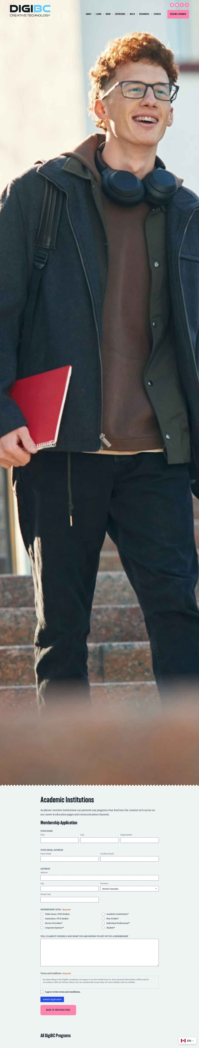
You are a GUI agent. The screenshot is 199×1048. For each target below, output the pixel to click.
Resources (144, 14)
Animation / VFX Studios (57, 918)
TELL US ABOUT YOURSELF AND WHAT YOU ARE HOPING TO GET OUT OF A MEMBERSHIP (84, 936)
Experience (120, 14)
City (42, 883)
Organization (126, 835)
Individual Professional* (118, 923)
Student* (110, 927)
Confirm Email (107, 854)
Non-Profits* (112, 918)
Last (82, 835)
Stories (157, 14)
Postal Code (45, 894)
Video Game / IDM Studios (57, 914)
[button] (56, 1010)
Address (44, 872)
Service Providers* (54, 923)
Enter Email (45, 854)
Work (108, 14)
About (88, 14)
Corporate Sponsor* (54, 927)
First (42, 835)
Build (132, 14)
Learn (98, 14)
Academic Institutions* (117, 914)
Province (104, 883)
